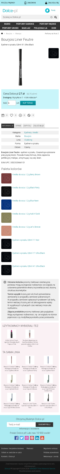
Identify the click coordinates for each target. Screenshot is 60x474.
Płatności (30, 448)
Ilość (5, 103)
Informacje (7, 126)
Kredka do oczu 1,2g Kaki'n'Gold (26, 214)
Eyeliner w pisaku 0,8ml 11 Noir (25, 240)
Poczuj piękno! (8, 3)
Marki (7, 24)
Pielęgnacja (40, 28)
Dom (54, 28)
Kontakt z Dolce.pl (8, 456)
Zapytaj (27, 126)
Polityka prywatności (51, 452)
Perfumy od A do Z (52, 33)
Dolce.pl (7, 469)
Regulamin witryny (50, 448)
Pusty (53, 10)
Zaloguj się (53, 3)
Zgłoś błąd (38, 126)
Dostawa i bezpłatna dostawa (12, 448)
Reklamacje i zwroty (51, 456)
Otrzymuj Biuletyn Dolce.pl (30, 419)
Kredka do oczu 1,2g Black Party (26, 188)
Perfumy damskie (25, 24)
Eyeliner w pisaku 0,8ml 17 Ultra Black (28, 253)
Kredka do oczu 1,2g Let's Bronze (26, 227)
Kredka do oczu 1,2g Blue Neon (25, 201)
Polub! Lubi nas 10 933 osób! (30, 433)
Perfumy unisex (10, 28)
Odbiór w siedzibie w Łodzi (11, 452)
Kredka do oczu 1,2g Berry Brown (26, 174)
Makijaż (26, 28)
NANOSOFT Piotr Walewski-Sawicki (42, 469)
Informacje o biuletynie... (30, 429)
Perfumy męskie (48, 24)
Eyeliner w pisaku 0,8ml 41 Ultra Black (28, 266)
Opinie (18, 126)
